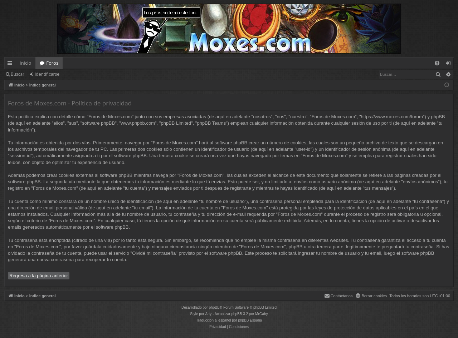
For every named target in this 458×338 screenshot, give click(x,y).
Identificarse (47, 74)
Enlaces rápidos (11, 64)
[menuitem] (437, 63)
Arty (208, 314)
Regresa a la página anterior (38, 275)
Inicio (25, 63)
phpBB (214, 307)
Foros (52, 63)
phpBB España (250, 320)
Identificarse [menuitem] (450, 64)
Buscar (17, 74)
